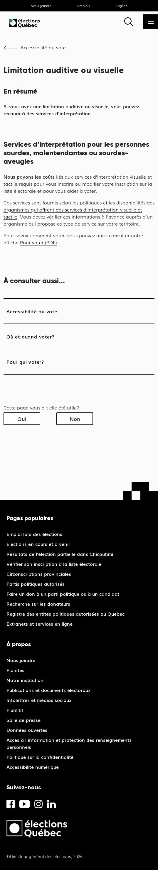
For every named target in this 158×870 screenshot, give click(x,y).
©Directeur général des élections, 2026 (44, 856)
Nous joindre (41, 5)
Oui (21, 418)
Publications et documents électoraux (48, 689)
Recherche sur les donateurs (38, 603)
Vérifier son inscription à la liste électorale (53, 563)
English (121, 5)
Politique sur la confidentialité (39, 756)
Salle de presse (23, 719)
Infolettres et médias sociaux (38, 699)
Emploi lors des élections (34, 533)
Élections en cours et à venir (38, 543)
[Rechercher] (128, 21)
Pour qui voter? (25, 361)
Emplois (83, 5)
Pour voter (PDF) (38, 242)
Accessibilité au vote (43, 47)
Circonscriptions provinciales (38, 573)
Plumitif (14, 709)
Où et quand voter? (30, 336)
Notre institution (24, 679)
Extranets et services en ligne (39, 623)
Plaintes (15, 669)
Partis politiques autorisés (35, 583)
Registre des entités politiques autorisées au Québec (65, 613)
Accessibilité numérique (32, 766)
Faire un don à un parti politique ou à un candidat (62, 593)
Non (75, 418)
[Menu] (150, 21)
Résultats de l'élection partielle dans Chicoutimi (59, 553)
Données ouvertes (26, 729)
